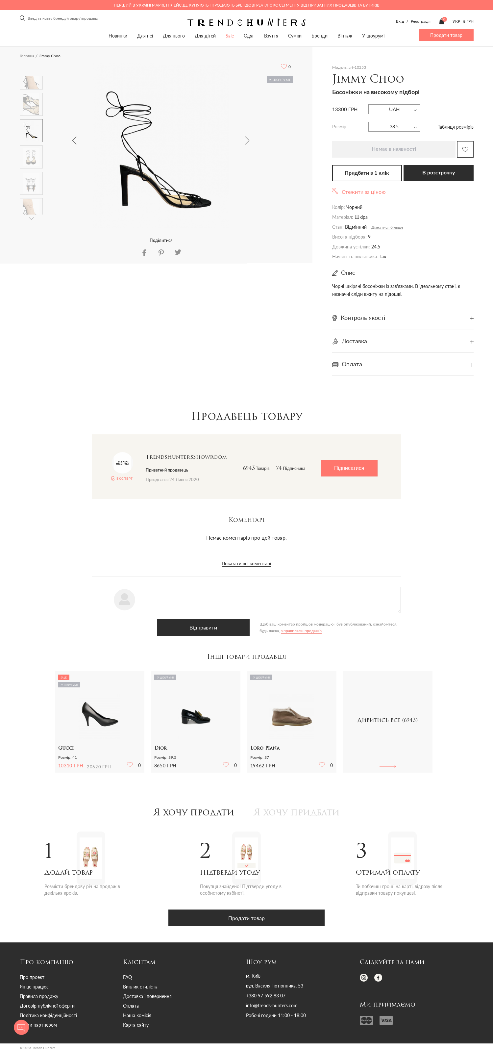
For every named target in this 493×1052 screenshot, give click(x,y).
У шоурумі (373, 35)
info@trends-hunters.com (272, 1006)
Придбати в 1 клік (367, 173)
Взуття (271, 35)
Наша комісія (137, 1016)
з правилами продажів (253, 630)
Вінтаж (344, 35)
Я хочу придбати (298, 813)
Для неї (145, 35)
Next (247, 140)
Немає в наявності (394, 149)
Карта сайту (136, 1025)
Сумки (295, 35)
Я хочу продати (192, 813)
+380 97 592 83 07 (265, 996)
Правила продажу (39, 997)
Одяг (249, 35)
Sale (230, 35)
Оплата (131, 1006)
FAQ (127, 978)
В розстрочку (438, 172)
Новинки (118, 35)
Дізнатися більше (387, 227)
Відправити (190, 627)
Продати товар (446, 35)
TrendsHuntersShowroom (186, 457)
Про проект (32, 978)
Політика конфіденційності (48, 1016)
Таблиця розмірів (456, 127)
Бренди (319, 35)
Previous (74, 140)
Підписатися (349, 468)
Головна (27, 55)
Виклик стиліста (140, 987)
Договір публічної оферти (47, 1006)
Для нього (174, 35)
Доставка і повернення (147, 997)
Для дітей (205, 35)
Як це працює (34, 987)
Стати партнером (38, 1025)
